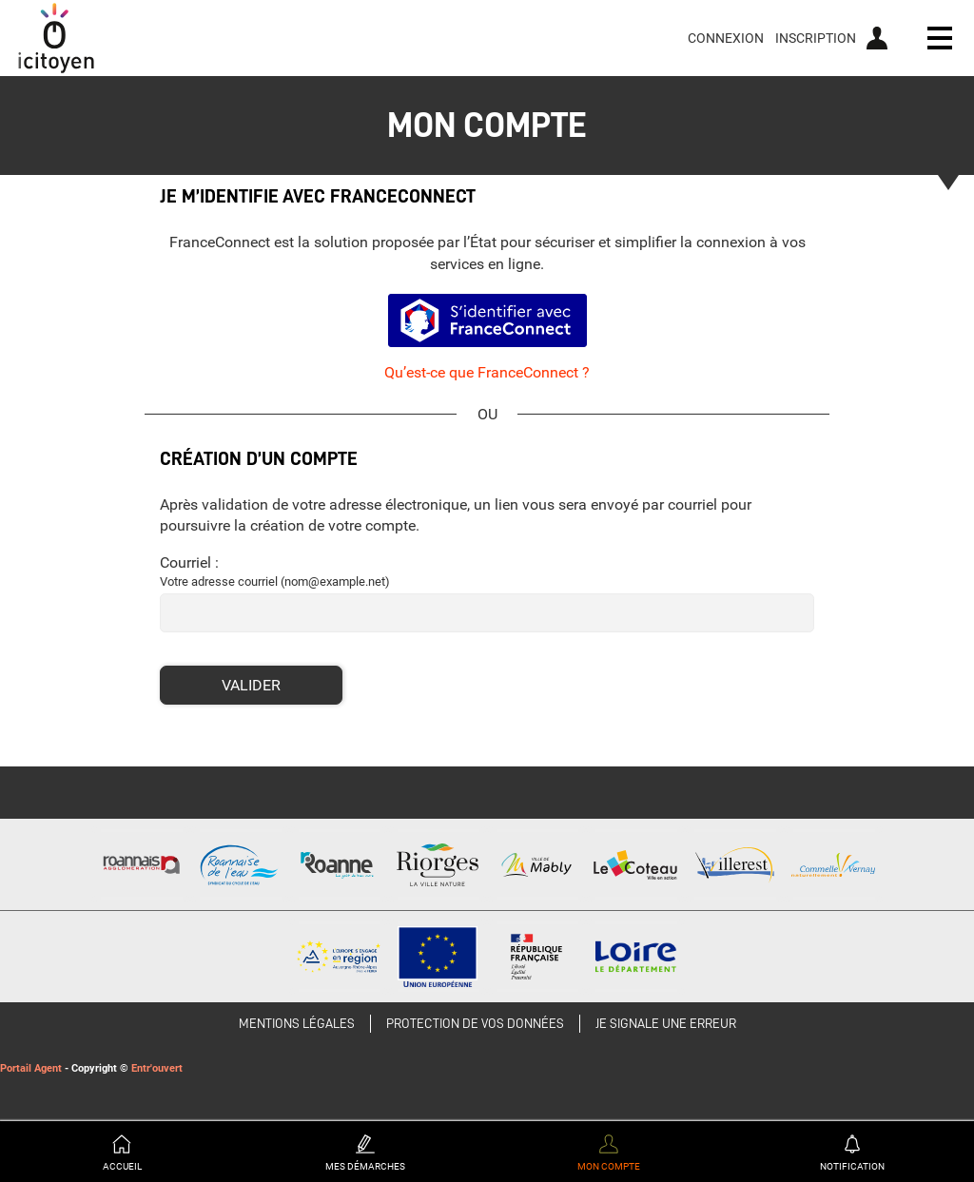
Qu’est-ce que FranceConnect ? (487, 372)
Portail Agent (31, 1068)
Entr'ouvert (157, 1068)
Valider (251, 685)
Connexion (726, 38)
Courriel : (189, 562)
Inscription (815, 38)
